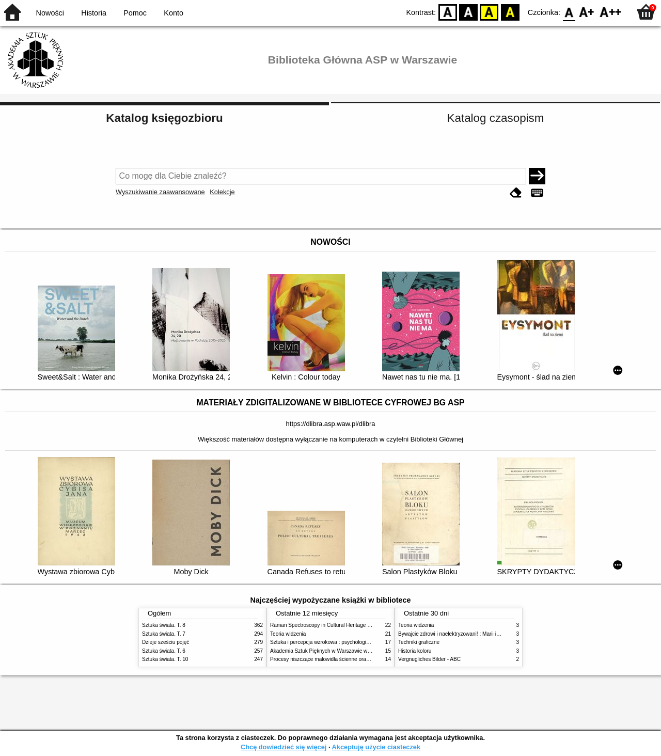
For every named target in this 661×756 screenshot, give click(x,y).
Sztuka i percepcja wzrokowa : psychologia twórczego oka (337, 642)
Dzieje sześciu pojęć (165, 642)
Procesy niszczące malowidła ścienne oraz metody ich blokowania (346, 659)
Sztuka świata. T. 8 (163, 625)
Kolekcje (222, 192)
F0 (569, 11)
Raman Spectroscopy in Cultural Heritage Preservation (333, 625)
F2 (611, 11)
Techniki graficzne (418, 642)
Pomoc (135, 13)
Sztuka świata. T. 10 (165, 659)
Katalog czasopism (495, 118)
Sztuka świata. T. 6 (163, 651)
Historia (93, 13)
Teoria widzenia (288, 634)
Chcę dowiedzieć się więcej (283, 747)
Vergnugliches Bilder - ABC (429, 659)
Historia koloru (414, 651)
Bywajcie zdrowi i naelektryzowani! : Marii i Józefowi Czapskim (470, 634)
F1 (587, 11)
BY (510, 11)
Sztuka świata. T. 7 (163, 634)
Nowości (50, 13)
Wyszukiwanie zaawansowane (160, 192)
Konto (173, 13)
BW (468, 11)
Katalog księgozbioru (164, 118)
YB (489, 11)
